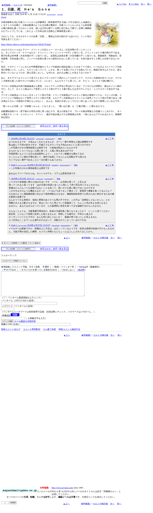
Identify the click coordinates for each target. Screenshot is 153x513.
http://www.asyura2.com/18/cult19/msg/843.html (14, 12)
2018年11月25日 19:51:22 (22, 179)
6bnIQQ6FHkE (65, 225)
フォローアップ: (9, 255)
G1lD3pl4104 (48, 179)
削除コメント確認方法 (69, 334)
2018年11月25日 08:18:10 (38, 165)
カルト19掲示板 (100, 238)
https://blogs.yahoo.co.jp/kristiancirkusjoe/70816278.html (26, 44)
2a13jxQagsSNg (51, 14)
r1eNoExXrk (39, 179)
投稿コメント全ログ (10, 334)
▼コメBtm (134, 4)
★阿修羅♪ (6, 5)
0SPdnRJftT (55, 165)
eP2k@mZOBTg (64, 165)
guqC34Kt (60, 14)
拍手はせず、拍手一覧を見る (54, 126)
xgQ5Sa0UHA (40, 139)
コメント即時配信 (31, 334)
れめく (18, 165)
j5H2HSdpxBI (49, 139)
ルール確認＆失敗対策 (25, 326)
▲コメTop (121, 4)
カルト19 (17, 5)
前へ (149, 4)
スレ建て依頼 (49, 334)
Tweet (3, 17)
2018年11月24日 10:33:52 (22, 138)
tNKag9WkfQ (55, 225)
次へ (143, 4)
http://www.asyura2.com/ (62, 492)
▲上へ (67, 238)
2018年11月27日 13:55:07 (38, 225)
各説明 (81, 270)
